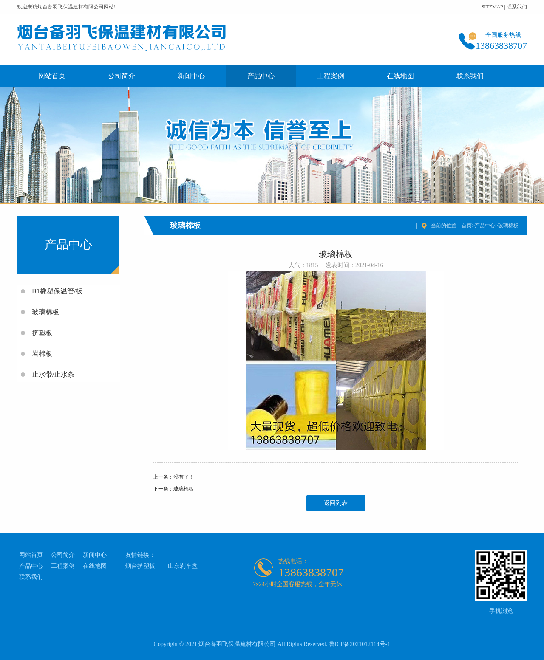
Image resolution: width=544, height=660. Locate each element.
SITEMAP (492, 7)
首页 (467, 225)
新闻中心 (191, 75)
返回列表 (336, 503)
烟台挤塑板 (140, 566)
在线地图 (400, 75)
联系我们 (517, 7)
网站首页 (51, 75)
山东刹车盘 (183, 566)
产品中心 (261, 75)
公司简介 (121, 75)
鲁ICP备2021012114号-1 (360, 644)
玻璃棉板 (508, 225)
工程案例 (330, 75)
